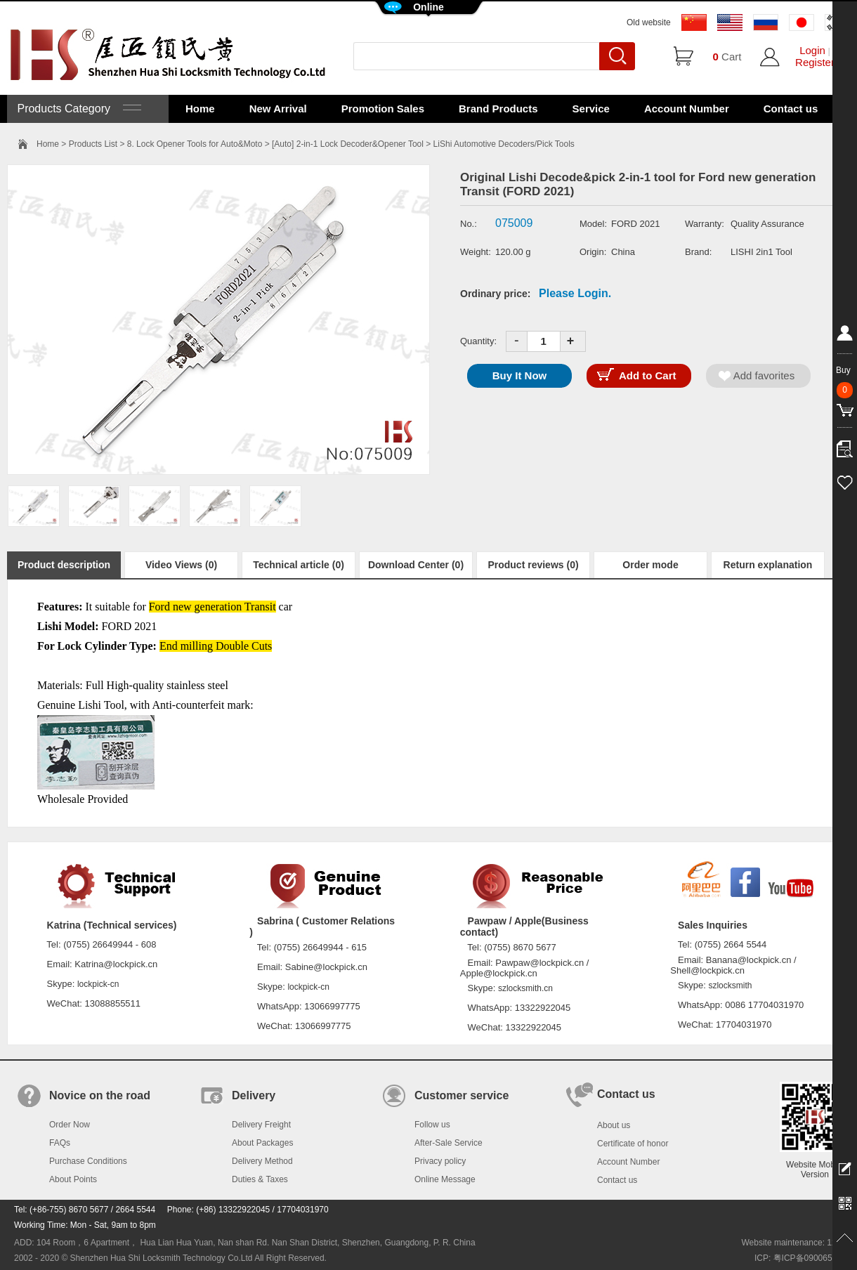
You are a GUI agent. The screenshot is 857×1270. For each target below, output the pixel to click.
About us (613, 1125)
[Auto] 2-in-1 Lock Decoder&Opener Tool (348, 144)
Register (815, 62)
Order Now (69, 1125)
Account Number (686, 108)
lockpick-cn (98, 984)
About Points (73, 1179)
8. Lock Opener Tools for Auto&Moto (195, 144)
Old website (649, 22)
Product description (64, 564)
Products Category (77, 108)
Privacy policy (440, 1161)
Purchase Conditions (88, 1161)
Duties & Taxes (260, 1179)
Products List (93, 144)
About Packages (262, 1143)
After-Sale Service (448, 1143)
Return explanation (768, 564)
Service (591, 108)
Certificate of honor (632, 1143)
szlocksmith (730, 985)
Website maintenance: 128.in (795, 1243)
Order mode (650, 564)
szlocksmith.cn (525, 988)
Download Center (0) (416, 564)
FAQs (59, 1143)
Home (200, 108)
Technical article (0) (298, 564)
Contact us (791, 108)
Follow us (432, 1125)
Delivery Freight (261, 1125)
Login (812, 50)
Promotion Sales (382, 108)
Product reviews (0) (533, 564)
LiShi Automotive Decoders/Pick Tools (504, 144)
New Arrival (278, 108)
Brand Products (498, 108)
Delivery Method (262, 1161)
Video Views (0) (181, 564)
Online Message (445, 1179)
